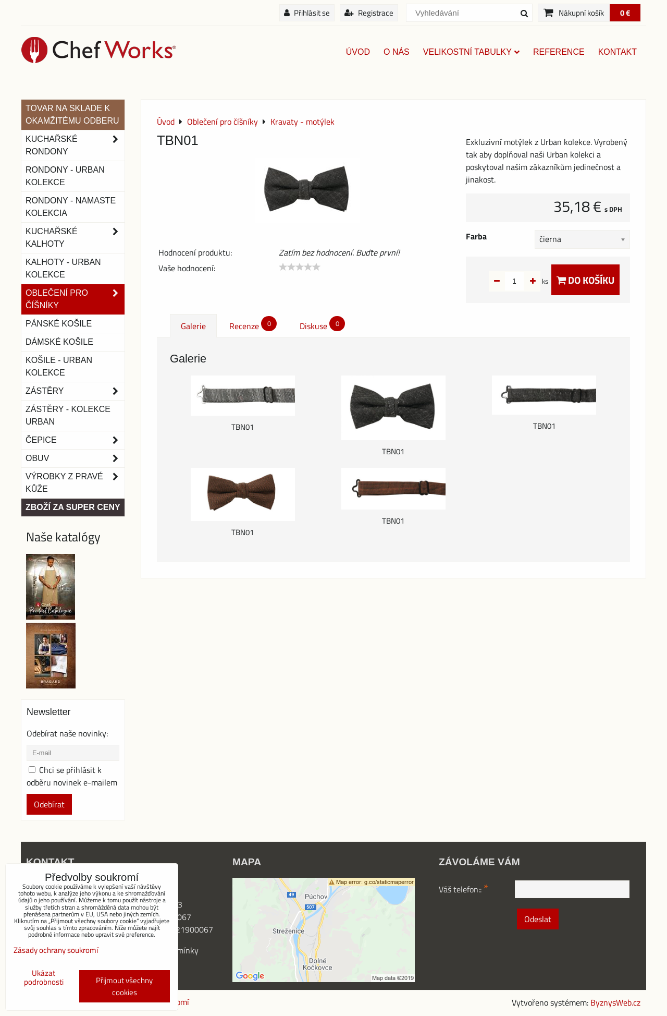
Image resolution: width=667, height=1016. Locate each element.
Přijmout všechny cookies (124, 986)
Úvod (358, 51)
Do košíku (585, 279)
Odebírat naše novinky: (67, 733)
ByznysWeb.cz (615, 1002)
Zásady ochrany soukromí (56, 950)
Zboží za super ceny (73, 507)
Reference (559, 51)
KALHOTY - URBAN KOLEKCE (63, 268)
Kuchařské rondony (75, 145)
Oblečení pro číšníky (75, 299)
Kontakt (617, 51)
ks (528, 281)
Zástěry (75, 391)
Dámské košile (59, 341)
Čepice (75, 440)
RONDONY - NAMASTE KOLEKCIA (71, 206)
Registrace (368, 13)
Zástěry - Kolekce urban (68, 415)
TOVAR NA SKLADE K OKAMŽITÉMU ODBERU (72, 114)
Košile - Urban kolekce (59, 366)
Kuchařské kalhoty (75, 238)
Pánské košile (59, 323)
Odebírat (49, 804)
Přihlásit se (307, 13)
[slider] (299, 267)
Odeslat (537, 919)
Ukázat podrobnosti (44, 977)
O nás (397, 51)
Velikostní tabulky (471, 51)
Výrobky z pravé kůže (75, 483)
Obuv (75, 458)
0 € (625, 13)
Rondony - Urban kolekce (65, 176)
